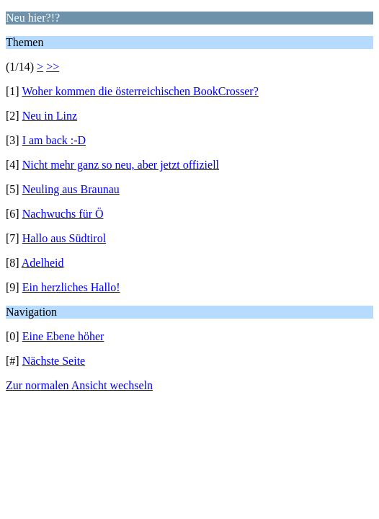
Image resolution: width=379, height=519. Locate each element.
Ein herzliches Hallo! (71, 287)
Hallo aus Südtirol (64, 238)
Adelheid (43, 263)
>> (52, 67)
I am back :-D (54, 140)
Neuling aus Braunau (71, 189)
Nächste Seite (54, 361)
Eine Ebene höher (63, 336)
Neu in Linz (49, 116)
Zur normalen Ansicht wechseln (79, 385)
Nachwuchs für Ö (63, 214)
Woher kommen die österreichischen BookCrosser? (140, 91)
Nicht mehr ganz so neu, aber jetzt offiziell (120, 165)
